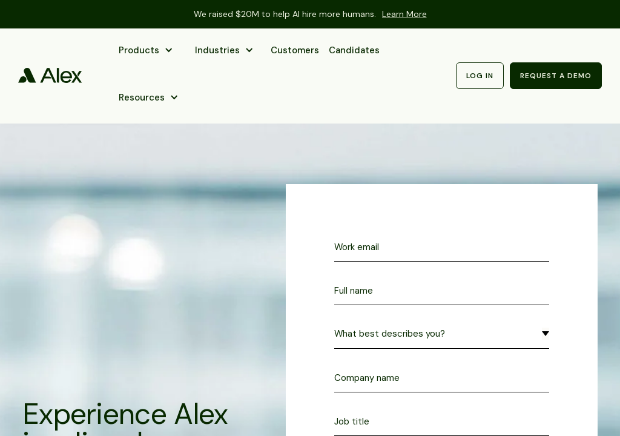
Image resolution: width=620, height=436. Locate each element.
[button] (147, 52)
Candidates (354, 50)
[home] (50, 75)
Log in (479, 76)
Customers (295, 50)
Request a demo (556, 76)
